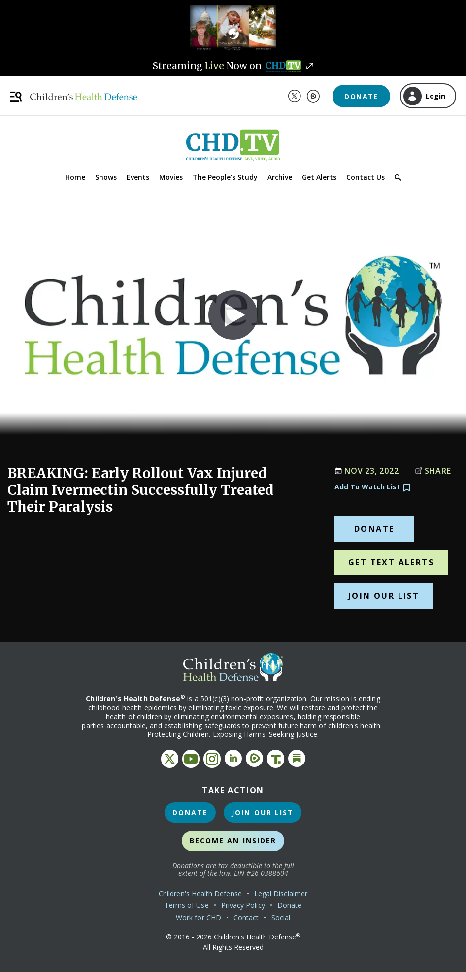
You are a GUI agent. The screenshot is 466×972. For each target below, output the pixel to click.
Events (138, 177)
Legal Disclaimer (280, 893)
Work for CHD (198, 917)
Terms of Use (187, 905)
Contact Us (365, 177)
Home (75, 177)
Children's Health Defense (200, 893)
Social (280, 917)
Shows (106, 177)
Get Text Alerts (391, 562)
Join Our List (383, 595)
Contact (246, 917)
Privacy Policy (243, 905)
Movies (171, 177)
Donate (361, 96)
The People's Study (225, 177)
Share (433, 470)
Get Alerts (319, 177)
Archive (279, 177)
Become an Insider (233, 840)
